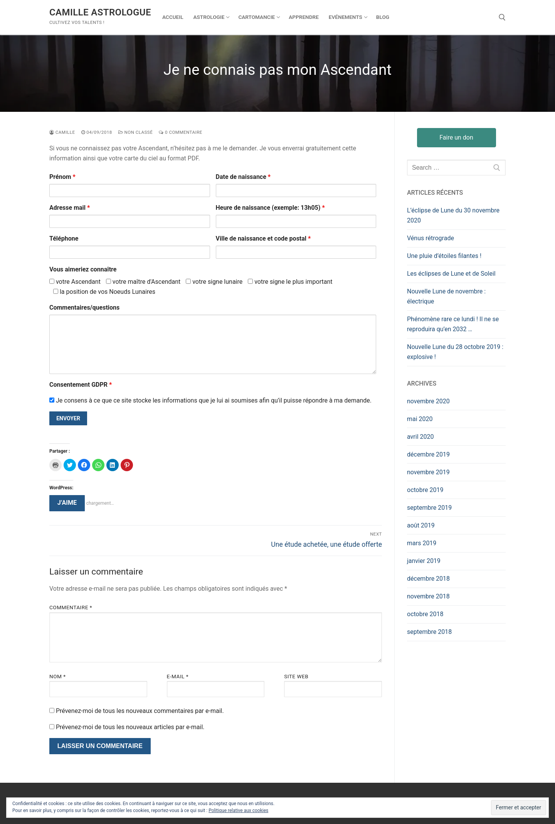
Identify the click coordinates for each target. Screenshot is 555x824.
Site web (296, 676)
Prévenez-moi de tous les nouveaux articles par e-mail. (130, 727)
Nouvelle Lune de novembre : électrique (446, 296)
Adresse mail (69, 207)
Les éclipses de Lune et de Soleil (451, 273)
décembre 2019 (428, 454)
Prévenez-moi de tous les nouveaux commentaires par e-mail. (140, 710)
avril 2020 (420, 436)
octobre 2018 (425, 614)
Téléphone (63, 238)
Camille (62, 132)
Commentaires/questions (84, 307)
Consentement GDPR (80, 384)
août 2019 (421, 525)
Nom (57, 676)
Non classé (135, 132)
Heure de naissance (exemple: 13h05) (270, 207)
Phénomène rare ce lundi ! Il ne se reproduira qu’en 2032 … (453, 324)
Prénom (62, 176)
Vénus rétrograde (430, 238)
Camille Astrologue (100, 12)
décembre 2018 (428, 578)
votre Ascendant (75, 281)
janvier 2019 (424, 560)
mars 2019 (421, 543)
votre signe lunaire (214, 281)
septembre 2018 (429, 631)
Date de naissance (243, 176)
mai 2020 (420, 419)
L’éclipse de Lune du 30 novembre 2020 (453, 215)
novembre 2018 (428, 596)
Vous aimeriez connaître (82, 269)
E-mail (178, 676)
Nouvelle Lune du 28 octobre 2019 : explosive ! (455, 352)
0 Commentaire (180, 132)
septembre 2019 (429, 507)
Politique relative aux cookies (238, 810)
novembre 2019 (428, 472)
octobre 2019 (425, 490)
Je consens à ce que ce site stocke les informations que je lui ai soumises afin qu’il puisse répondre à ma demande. (210, 400)
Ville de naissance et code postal (263, 238)
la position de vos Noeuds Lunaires (104, 291)
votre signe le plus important (290, 281)
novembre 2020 (428, 401)
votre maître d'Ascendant (143, 281)
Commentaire (70, 607)
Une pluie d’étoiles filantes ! (444, 256)
